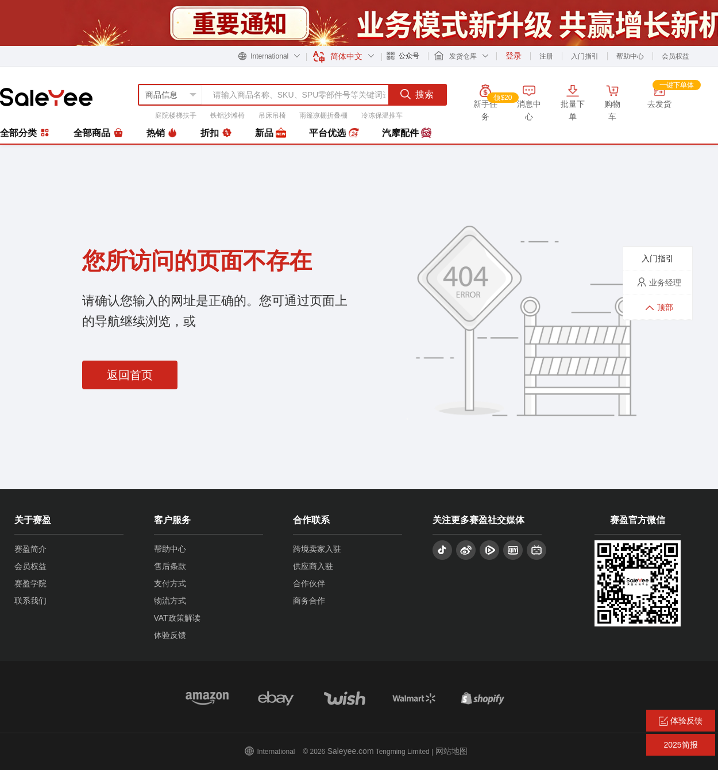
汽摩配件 (406, 133)
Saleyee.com (350, 751)
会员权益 (675, 56)
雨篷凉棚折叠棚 (323, 115)
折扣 (215, 133)
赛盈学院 (30, 583)
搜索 (417, 94)
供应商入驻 (313, 566)
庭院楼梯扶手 (175, 115)
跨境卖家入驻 (317, 549)
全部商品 (98, 133)
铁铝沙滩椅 (227, 115)
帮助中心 (630, 56)
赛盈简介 (30, 549)
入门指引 (585, 56)
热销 (161, 133)
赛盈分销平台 (46, 97)
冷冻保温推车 (382, 115)
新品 (270, 133)
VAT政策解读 (177, 617)
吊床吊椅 (272, 115)
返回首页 (130, 375)
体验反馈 (170, 635)
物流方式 (170, 600)
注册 (546, 56)
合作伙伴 (309, 583)
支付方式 (170, 583)
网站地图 (451, 751)
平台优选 (333, 133)
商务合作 (309, 600)
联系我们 (30, 600)
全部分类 (25, 132)
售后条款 (170, 566)
